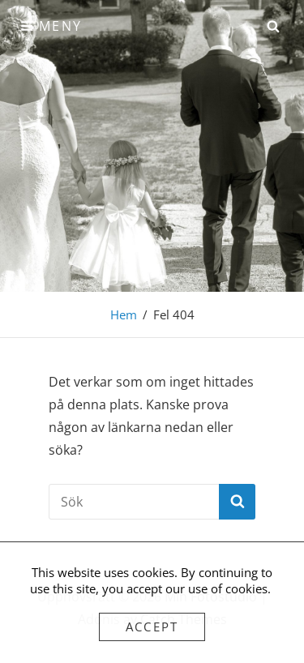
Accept (152, 626)
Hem (123, 314)
